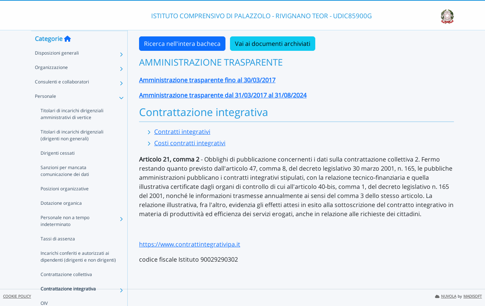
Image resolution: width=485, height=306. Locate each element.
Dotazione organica (61, 218)
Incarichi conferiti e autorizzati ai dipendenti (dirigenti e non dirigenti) (78, 271)
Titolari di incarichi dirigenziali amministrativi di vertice (72, 128)
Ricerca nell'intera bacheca (182, 43)
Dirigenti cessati (58, 168)
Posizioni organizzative (65, 203)
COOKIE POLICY (17, 296)
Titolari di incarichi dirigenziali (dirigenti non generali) (72, 150)
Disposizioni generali (57, 67)
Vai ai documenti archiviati (272, 43)
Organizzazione (51, 82)
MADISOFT (472, 296)
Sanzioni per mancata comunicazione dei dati (65, 185)
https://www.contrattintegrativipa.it (189, 244)
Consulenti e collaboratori (62, 96)
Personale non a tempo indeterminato (65, 235)
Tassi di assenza (58, 253)
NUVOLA (445, 296)
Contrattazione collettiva (66, 289)
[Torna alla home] (67, 53)
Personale (45, 111)
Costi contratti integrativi (189, 143)
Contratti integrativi (182, 131)
